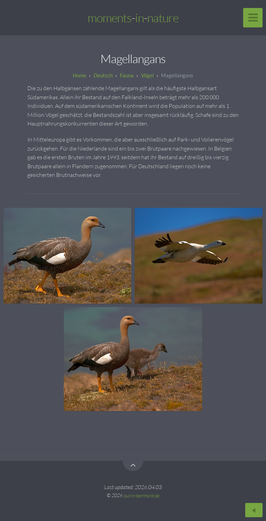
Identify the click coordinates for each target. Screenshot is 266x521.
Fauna (127, 75)
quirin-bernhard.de (141, 495)
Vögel (147, 75)
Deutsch (103, 75)
